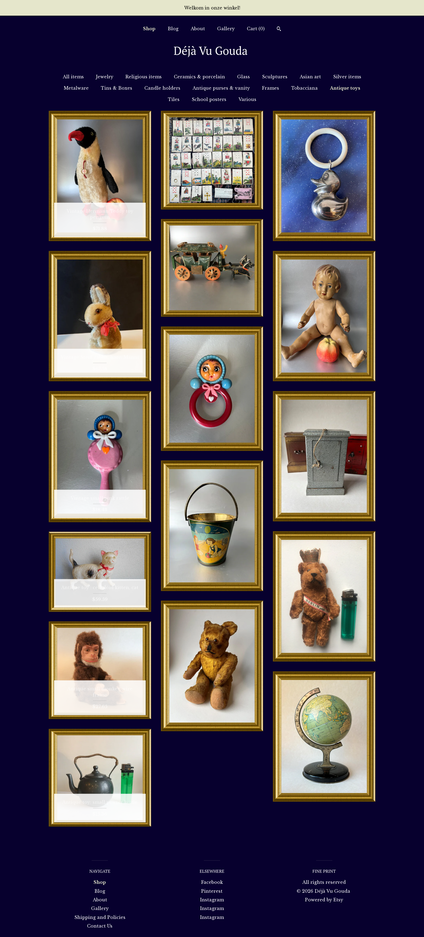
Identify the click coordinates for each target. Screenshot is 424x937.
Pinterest (212, 891)
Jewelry (104, 76)
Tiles (174, 99)
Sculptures (274, 76)
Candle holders (162, 88)
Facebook (212, 882)
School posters (209, 99)
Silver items (347, 76)
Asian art (310, 76)
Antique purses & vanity (221, 88)
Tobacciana (304, 88)
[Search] (279, 29)
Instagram (212, 899)
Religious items (143, 76)
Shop (149, 28)
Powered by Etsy (324, 899)
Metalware (76, 88)
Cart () (256, 28)
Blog (173, 28)
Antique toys (345, 88)
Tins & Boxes (116, 88)
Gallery (226, 28)
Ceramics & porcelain (199, 76)
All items (73, 76)
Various (247, 99)
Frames (270, 88)
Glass (243, 76)
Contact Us (99, 926)
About (198, 28)
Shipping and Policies (99, 917)
